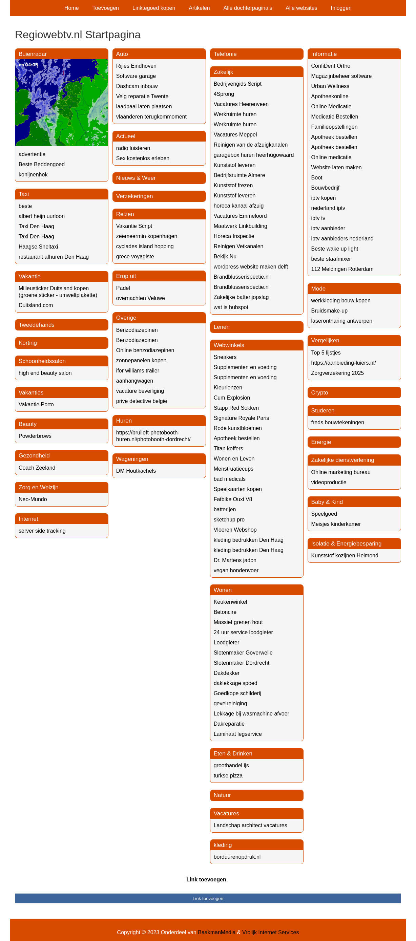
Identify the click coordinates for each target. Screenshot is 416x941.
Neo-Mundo (33, 499)
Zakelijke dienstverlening (342, 460)
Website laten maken (336, 167)
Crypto (319, 392)
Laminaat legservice (238, 734)
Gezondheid (34, 455)
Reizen (125, 214)
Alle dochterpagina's (248, 8)
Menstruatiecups (233, 469)
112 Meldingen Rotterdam (342, 269)
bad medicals (230, 479)
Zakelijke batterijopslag (241, 297)
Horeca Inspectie (234, 236)
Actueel (126, 136)
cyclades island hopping (145, 246)
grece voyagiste (135, 256)
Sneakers (225, 357)
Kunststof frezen (233, 185)
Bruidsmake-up (329, 311)
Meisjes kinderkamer (336, 524)
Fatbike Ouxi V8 (233, 499)
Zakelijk (223, 72)
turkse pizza (228, 775)
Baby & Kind (327, 502)
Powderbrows (35, 436)
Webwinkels (229, 345)
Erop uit (126, 276)
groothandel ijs (231, 765)
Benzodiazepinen (137, 330)
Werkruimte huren (235, 114)
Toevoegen (105, 8)
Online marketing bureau (341, 472)
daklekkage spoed (235, 683)
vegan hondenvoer (236, 570)
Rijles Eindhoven (136, 66)
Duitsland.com (36, 305)
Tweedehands (37, 325)
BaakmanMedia (216, 932)
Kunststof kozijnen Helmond (344, 555)
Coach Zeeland (37, 468)
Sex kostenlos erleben (142, 158)
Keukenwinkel (230, 602)
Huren (124, 421)
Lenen (222, 327)
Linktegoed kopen (153, 8)
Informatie (324, 54)
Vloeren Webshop (235, 530)
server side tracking (42, 531)
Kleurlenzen (228, 387)
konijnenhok (33, 174)
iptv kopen (323, 198)
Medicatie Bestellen (334, 117)
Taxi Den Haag (36, 226)
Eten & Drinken (233, 753)
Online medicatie (331, 157)
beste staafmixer (331, 259)
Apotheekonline (330, 96)
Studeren (323, 410)
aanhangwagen (134, 381)
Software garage (136, 76)
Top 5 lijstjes (326, 353)
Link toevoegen (206, 879)
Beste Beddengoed (42, 164)
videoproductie (329, 482)
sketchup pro (229, 519)
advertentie (32, 154)
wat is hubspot (231, 307)
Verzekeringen (134, 196)
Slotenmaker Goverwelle (243, 653)
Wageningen (132, 459)
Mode (318, 288)
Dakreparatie (229, 724)
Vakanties (31, 392)
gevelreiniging (230, 703)
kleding (223, 845)
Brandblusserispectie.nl (242, 277)
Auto (122, 54)
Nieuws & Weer (136, 178)
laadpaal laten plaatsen (144, 106)
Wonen (223, 590)
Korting (28, 343)
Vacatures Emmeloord (240, 216)
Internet (28, 519)
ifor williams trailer (137, 370)
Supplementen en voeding (245, 367)
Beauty (28, 424)
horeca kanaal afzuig (239, 206)
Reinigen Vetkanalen (239, 246)
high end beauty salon (45, 373)
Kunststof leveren (235, 165)
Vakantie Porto (36, 404)
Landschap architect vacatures (250, 825)
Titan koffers (228, 448)
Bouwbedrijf (325, 188)
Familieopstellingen (334, 127)
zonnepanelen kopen (141, 360)
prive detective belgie (141, 401)
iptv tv (318, 218)
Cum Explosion (232, 398)
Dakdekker (227, 673)
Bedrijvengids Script (238, 84)
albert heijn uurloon (42, 216)
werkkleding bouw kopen (341, 300)
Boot (317, 177)
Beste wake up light (334, 249)
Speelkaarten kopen (238, 489)
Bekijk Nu (225, 256)
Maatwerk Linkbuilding (240, 226)
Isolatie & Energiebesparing (346, 543)
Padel (123, 288)
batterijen (225, 509)
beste (25, 206)
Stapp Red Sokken (236, 408)
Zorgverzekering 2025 (337, 373)
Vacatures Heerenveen (241, 104)
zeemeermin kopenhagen (147, 236)
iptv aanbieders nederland (342, 238)
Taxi (24, 194)
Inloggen (341, 8)
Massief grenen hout (238, 622)
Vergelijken (325, 340)
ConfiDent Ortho (331, 66)
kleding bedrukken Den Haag (249, 540)
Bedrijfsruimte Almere (239, 175)
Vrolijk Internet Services (270, 932)
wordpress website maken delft (251, 267)
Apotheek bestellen (237, 438)
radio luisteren (133, 148)
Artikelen (199, 8)
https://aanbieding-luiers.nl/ (343, 363)
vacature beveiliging (140, 391)
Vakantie (30, 276)
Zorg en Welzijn (39, 487)
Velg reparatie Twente (142, 96)
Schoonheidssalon (42, 361)
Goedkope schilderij (238, 693)
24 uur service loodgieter (243, 632)
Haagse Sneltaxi (38, 247)
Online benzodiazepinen (145, 350)
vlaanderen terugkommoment (151, 117)
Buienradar (33, 54)
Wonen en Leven (234, 459)
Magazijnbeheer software (341, 76)
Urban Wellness (330, 86)
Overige (126, 318)
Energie (321, 442)
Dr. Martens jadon (235, 560)
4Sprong (224, 94)
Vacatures (226, 813)
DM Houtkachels (136, 471)
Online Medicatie (331, 106)
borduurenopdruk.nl (237, 857)
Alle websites (301, 8)
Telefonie (225, 54)
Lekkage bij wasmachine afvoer (251, 714)
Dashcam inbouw (137, 86)
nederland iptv (328, 208)
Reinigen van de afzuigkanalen (251, 145)
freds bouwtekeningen (338, 422)
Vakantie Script (134, 226)
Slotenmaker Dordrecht (242, 663)
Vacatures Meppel (235, 134)
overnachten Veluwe (140, 298)
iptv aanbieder (328, 228)
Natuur (222, 795)
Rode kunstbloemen (238, 428)
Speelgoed (324, 514)
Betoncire (225, 612)
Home (71, 8)
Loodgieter (227, 642)
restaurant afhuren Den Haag (54, 257)
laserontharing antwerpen (342, 321)
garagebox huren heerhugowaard (254, 155)
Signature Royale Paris (241, 418)
